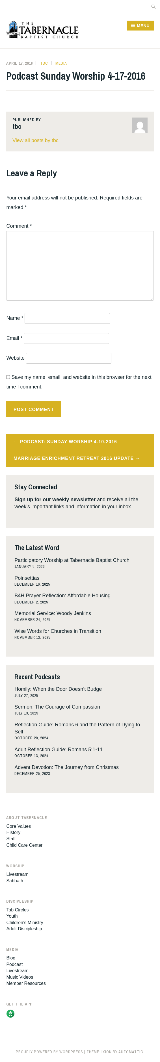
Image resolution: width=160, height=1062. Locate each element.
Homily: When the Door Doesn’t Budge (58, 689)
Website (15, 358)
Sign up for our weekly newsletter (55, 499)
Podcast (14, 964)
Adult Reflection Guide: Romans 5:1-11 (58, 749)
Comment (19, 226)
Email (14, 338)
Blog (10, 957)
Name (14, 318)
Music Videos (19, 977)
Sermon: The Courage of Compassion (57, 707)
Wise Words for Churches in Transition (57, 631)
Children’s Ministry (24, 922)
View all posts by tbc (35, 140)
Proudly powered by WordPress (49, 1051)
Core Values (18, 826)
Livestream (17, 874)
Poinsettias (26, 578)
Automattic (130, 1051)
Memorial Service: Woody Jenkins (52, 613)
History (13, 832)
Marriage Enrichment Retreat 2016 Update (74, 458)
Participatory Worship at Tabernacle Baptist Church (71, 560)
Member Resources (26, 983)
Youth (12, 916)
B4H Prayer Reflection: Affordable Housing (62, 595)
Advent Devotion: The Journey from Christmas (66, 767)
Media (61, 63)
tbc (44, 63)
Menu (143, 25)
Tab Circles (17, 909)
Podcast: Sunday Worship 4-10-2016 (68, 441)
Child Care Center (24, 845)
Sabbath (14, 880)
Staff (11, 838)
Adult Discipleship (24, 928)
